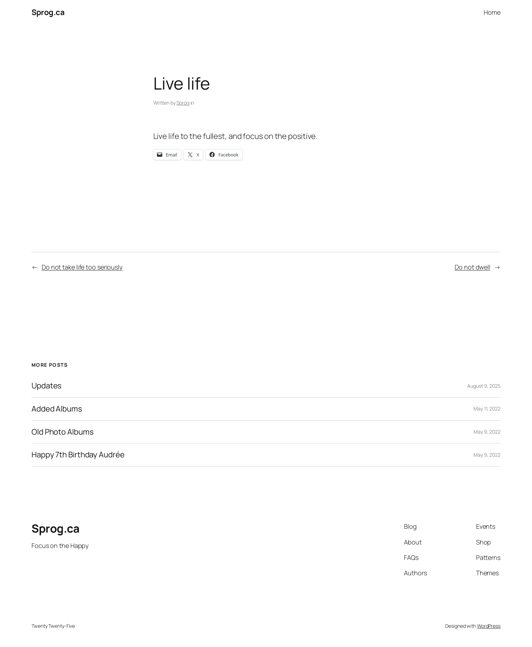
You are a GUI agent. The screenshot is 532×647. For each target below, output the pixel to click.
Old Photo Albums (62, 432)
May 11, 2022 (487, 408)
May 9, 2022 (487, 431)
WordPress (488, 626)
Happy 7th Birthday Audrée (78, 454)
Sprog (182, 102)
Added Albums (56, 409)
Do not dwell (472, 267)
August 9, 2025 (483, 385)
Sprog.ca (47, 12)
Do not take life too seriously (82, 267)
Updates (46, 385)
